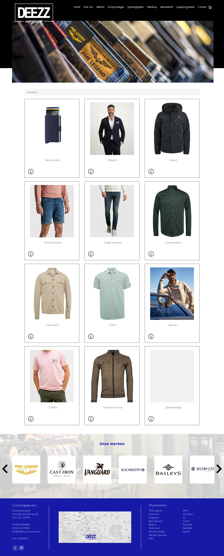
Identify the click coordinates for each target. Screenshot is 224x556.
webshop (32, 92)
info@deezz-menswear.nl (27, 531)
